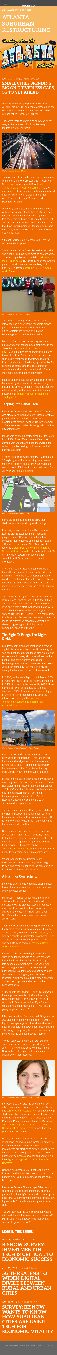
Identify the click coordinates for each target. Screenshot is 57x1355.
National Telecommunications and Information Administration (22, 702)
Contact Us (17, 1345)
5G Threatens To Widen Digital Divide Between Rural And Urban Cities (26, 1283)
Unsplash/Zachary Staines (16, 171)
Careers (9, 1345)
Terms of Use (48, 1345)
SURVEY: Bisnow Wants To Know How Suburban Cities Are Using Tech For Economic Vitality (28, 1319)
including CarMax (21, 1159)
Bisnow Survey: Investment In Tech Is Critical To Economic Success (27, 1252)
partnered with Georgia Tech (22, 1110)
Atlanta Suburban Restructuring (26, 24)
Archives (26, 1345)
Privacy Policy (36, 1345)
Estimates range (23, 848)
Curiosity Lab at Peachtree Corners (21, 187)
